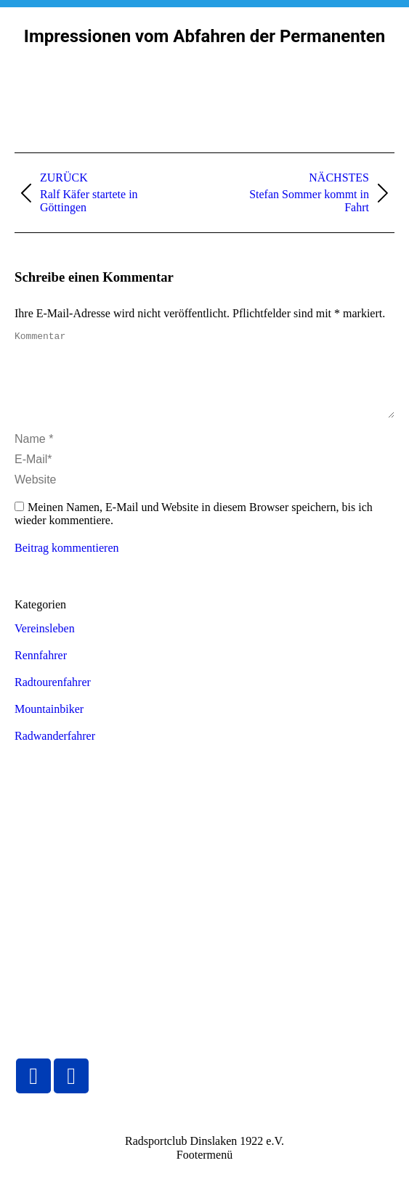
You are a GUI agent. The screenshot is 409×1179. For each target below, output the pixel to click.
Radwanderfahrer (55, 753)
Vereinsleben (45, 646)
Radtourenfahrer (53, 699)
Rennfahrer (41, 672)
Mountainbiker (49, 726)
